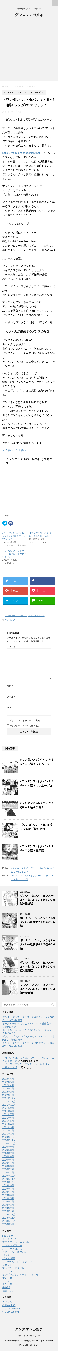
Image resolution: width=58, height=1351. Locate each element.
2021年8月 (8, 1111)
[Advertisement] (29, 51)
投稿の (8, 1305)
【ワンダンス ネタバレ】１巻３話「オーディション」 (14, 553)
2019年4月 (8, 1201)
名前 (10, 685)
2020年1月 (8, 1172)
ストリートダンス (36, 615)
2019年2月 (8, 1208)
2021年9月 (8, 1108)
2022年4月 (8, 1085)
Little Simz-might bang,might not (21, 152)
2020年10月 (8, 1143)
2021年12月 (8, 1098)
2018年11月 (8, 1217)
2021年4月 (8, 1124)
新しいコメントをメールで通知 (25, 720)
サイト (10, 708)
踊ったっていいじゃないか (29, 1336)
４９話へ (7, 450)
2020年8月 (8, 1150)
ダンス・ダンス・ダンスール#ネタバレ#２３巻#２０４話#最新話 (37, 966)
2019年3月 (8, 1205)
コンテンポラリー (12, 1245)
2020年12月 (8, 1137)
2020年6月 (8, 1156)
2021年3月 (8, 1127)
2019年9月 (8, 1185)
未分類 (6, 1287)
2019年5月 (8, 1198)
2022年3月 (8, 1088)
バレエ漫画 (8, 1258)
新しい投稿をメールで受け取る (25, 725)
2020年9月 (8, 1146)
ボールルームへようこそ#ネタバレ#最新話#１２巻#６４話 (37, 944)
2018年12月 (8, 1214)
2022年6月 (8, 1079)
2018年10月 (8, 1221)
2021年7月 (8, 1114)
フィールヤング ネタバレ (17, 1261)
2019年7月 (8, 1192)
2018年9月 (8, 1224)
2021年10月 (8, 1104)
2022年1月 (8, 1095)
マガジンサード (11, 1271)
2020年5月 (8, 1159)
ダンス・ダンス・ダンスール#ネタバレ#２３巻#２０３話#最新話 (37, 988)
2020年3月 (8, 1166)
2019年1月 (8, 1211)
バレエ (6, 1255)
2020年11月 (8, 1140)
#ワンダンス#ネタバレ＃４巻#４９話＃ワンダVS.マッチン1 (13, 536)
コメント (11, 646)
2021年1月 (8, 1134)
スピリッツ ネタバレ (14, 1252)
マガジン (7, 1265)
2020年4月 (8, 1163)
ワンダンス (10, 620)
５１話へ (20, 450)
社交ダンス (8, 1290)
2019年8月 (8, 1188)
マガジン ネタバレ (13, 1268)
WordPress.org (10, 1311)
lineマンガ (8, 1235)
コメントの (11, 1308)
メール (11, 697)
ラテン (6, 1281)
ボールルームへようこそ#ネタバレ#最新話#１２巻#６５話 (37, 922)
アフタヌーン (9, 1239)
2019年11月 (8, 1179)
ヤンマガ (7, 1277)
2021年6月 (8, 1117)
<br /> (11, 488)
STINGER (34, 1345)
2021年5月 (8, 1121)
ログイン (7, 1302)
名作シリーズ (9, 1284)
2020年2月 (8, 1169)
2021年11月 (8, 1101)
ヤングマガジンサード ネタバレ (20, 1274)
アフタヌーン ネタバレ (16, 615)
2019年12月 (8, 1175)
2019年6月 (8, 1195)
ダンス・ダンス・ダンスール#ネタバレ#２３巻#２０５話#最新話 (37, 899)
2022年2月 (8, 1092)
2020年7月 (8, 1153)
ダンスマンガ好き (29, 15)
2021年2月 (8, 1130)
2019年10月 (8, 1182)
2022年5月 (8, 1082)
